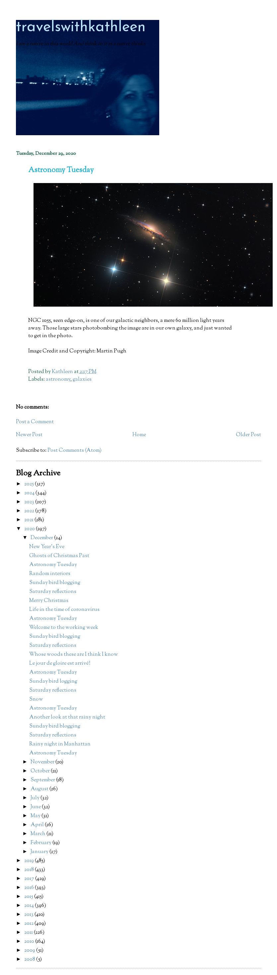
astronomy (58, 379)
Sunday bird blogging (54, 583)
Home (139, 435)
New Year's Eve (46, 547)
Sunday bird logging (53, 681)
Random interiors (49, 574)
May (36, 816)
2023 (29, 502)
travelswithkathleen (81, 27)
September (43, 780)
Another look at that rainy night (67, 717)
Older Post (248, 435)
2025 (29, 484)
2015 (29, 897)
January (40, 852)
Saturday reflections (52, 592)
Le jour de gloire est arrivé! (60, 663)
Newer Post (29, 435)
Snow (36, 699)
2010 (29, 941)
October (41, 771)
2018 (29, 870)
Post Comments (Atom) (74, 450)
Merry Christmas (48, 601)
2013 (29, 915)
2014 (29, 906)
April (38, 825)
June (36, 807)
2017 (29, 879)
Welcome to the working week (63, 628)
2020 (30, 529)
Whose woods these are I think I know (73, 654)
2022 (29, 511)
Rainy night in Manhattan (60, 744)
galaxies (82, 379)
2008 (30, 959)
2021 (29, 520)
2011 (29, 932)
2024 (29, 493)
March (38, 834)
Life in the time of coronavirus (64, 610)
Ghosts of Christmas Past (59, 556)
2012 (29, 923)
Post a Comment (35, 422)
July (35, 798)
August (40, 789)
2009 (30, 950)
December (42, 538)
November (43, 762)
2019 (29, 861)
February (41, 843)
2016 (29, 888)
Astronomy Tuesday (53, 565)
